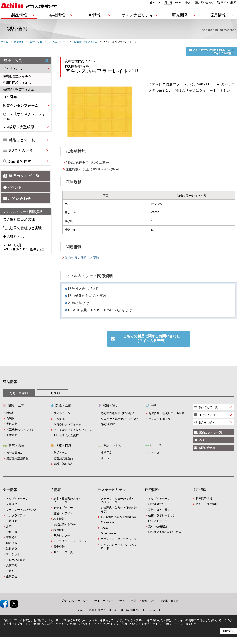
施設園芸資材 (14, 452)
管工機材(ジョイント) (19, 429)
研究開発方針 (156, 504)
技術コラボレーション (162, 515)
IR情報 (55, 490)
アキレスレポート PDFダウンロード (119, 546)
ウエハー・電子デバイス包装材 (120, 418)
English (179, 2)
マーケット (13, 554)
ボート (105, 458)
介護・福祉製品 (63, 463)
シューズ (153, 452)
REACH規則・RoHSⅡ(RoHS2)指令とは (100, 310)
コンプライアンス (17, 515)
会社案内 (11, 570)
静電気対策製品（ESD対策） (119, 413)
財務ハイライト (63, 513)
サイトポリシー (104, 600)
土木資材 (11, 435)
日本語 (168, 2)
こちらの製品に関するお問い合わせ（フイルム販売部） (213, 52)
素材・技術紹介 (158, 526)
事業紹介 (11, 537)
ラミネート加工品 (159, 418)
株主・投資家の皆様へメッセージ (67, 500)
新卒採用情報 (204, 498)
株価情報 (59, 529)
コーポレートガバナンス (21, 509)
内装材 (10, 418)
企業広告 (11, 576)
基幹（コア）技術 (159, 509)
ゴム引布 (59, 418)
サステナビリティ (112, 490)
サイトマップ (127, 600)
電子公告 (59, 546)
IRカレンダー (61, 535)
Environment (108, 522)
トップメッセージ (17, 498)
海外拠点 (11, 548)
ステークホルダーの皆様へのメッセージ (117, 500)
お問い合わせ (206, 2)
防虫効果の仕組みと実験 (82, 257)
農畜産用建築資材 (17, 458)
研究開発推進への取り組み (164, 531)
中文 (188, 2)
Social (104, 528)
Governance (108, 533)
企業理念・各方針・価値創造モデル (119, 509)
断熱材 (10, 412)
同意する (228, 631)
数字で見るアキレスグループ (119, 539)
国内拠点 (11, 543)
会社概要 (11, 520)
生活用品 (106, 452)
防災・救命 (60, 452)
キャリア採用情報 (207, 504)
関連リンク (149, 600)
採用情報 (199, 490)
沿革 (9, 526)
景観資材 (11, 423)
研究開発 (152, 490)
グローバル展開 (15, 559)
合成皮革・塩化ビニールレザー (167, 413)
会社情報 (10, 490)
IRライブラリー (63, 507)
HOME (156, 2)
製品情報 (10, 382)
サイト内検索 (228, 2)
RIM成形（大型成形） (67, 435)
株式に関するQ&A (64, 524)
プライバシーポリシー (75, 600)
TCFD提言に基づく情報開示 (118, 516)
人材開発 (11, 565)
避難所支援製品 (63, 458)
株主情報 (59, 518)
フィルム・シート (65, 413)
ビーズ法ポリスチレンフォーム (73, 430)
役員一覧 (11, 531)
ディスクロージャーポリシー (71, 541)
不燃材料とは (78, 303)
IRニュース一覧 (63, 552)
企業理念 (11, 504)
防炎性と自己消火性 (84, 288)
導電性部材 (108, 424)
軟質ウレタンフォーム (67, 424)
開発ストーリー (158, 520)
